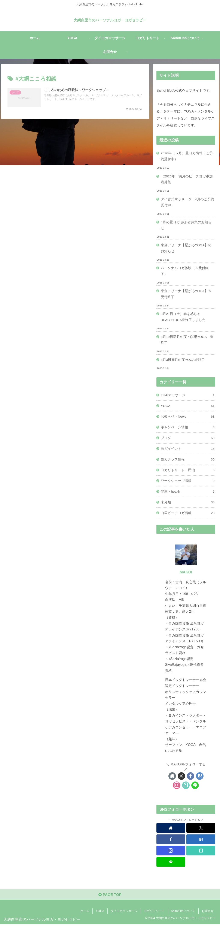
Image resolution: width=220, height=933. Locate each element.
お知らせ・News (188, 422)
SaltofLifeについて (183, 919)
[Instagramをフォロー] (176, 793)
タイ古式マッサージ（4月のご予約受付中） (187, 203)
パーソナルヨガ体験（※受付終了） (185, 274)
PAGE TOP (110, 903)
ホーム (84, 919)
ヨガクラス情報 (188, 466)
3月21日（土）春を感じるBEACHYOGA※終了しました (184, 321)
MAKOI (186, 580)
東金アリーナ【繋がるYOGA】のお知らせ (186, 250)
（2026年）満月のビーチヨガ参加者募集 (187, 180)
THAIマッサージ (188, 400)
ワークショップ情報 (188, 488)
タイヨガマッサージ (124, 919)
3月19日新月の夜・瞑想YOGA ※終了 (187, 344)
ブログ (188, 444)
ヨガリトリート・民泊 (188, 477)
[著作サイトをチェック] (172, 784)
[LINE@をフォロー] (195, 793)
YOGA (188, 411)
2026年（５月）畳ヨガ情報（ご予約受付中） (187, 156)
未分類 (188, 510)
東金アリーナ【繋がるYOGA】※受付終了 (186, 297)
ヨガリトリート (154, 919)
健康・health (188, 499)
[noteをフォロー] (186, 793)
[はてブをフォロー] (200, 784)
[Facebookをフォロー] (190, 784)
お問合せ (208, 919)
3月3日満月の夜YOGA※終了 (183, 364)
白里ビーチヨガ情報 (188, 521)
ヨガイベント (188, 455)
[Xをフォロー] (181, 784)
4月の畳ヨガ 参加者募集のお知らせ (186, 227)
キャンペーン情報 (188, 433)
